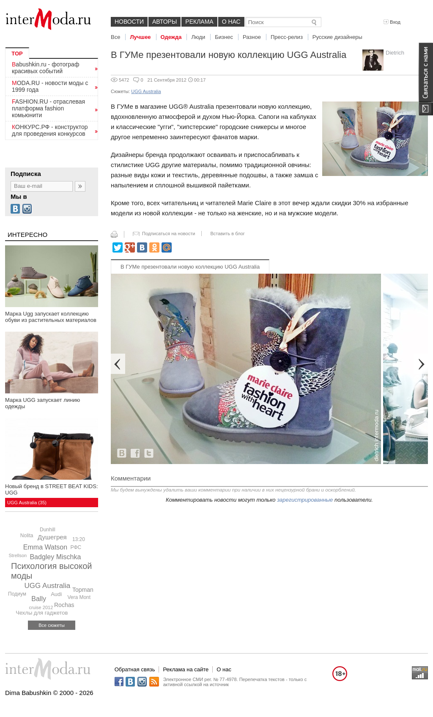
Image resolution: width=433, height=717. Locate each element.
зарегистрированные (305, 500)
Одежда (171, 37)
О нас (231, 21)
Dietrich (395, 52)
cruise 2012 (41, 607)
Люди (198, 37)
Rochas (64, 605)
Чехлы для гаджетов (42, 613)
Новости (129, 21)
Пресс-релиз (287, 37)
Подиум (17, 594)
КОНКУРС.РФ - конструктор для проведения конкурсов (50, 130)
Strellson (17, 555)
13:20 (78, 539)
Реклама (199, 21)
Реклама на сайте (185, 669)
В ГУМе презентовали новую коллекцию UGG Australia (190, 267)
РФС (76, 547)
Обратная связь (135, 669)
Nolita (26, 535)
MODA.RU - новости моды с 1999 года (50, 86)
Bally (38, 598)
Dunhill (47, 530)
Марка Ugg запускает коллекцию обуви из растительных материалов (50, 316)
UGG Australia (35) (27, 502)
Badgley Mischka (55, 556)
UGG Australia (48, 586)
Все (115, 37)
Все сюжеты (51, 625)
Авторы (164, 21)
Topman (82, 589)
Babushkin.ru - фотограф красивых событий (45, 67)
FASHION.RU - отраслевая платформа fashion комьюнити (48, 108)
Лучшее (140, 37)
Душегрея (52, 537)
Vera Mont (78, 597)
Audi (56, 594)
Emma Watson (45, 547)
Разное (252, 37)
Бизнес (224, 37)
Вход (392, 22)
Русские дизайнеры (337, 37)
